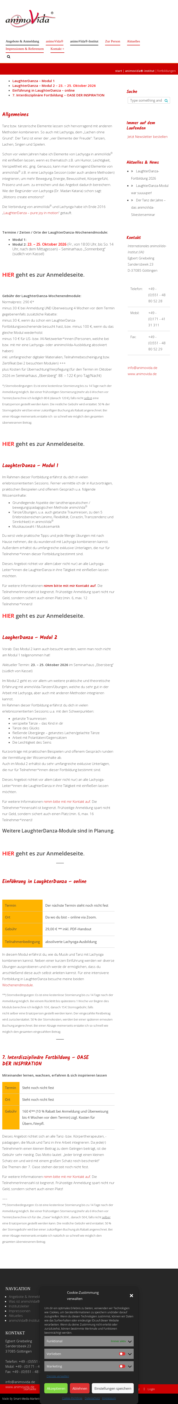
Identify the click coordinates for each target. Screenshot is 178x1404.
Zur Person (112, 41)
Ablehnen (79, 1388)
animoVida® (54, 41)
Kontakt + (57, 49)
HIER (8, 274)
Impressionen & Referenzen (25, 49)
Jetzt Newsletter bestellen (148, 136)
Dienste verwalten (58, 1376)
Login (151, 1389)
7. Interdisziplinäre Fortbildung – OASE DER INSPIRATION (58, 95)
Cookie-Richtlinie (72, 1398)
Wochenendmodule (17, 985)
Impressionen (19, 1311)
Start (118, 71)
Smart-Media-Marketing (27, 1399)
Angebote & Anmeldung (22, 41)
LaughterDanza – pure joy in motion (31, 212)
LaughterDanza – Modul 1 (33, 80)
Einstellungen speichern (112, 1388)
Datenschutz (92, 1398)
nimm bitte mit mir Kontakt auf (70, 585)
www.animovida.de (142, 373)
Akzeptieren (56, 1388)
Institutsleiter (19, 1306)
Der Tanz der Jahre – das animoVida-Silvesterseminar (148, 207)
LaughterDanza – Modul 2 (54, 85)
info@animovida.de (142, 367)
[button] (131, 1295)
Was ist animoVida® (24, 1301)
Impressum (109, 1398)
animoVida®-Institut (84, 41)
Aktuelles (133, 41)
